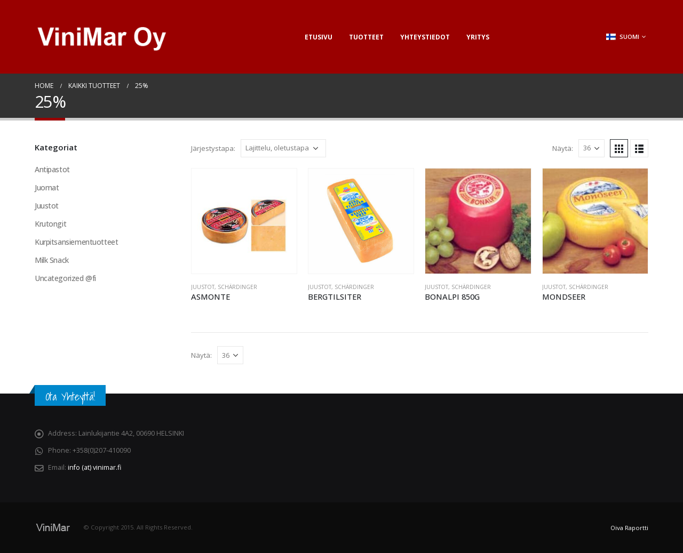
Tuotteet (366, 37)
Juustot (203, 287)
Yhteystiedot (425, 37)
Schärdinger (237, 287)
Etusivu (318, 37)
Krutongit (50, 224)
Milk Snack (52, 260)
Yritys (477, 37)
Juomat (47, 187)
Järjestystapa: (213, 148)
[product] (244, 221)
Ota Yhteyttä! (70, 396)
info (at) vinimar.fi (94, 467)
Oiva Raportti (629, 528)
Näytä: (562, 148)
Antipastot (52, 169)
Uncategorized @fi (65, 278)
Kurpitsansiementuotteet (76, 242)
